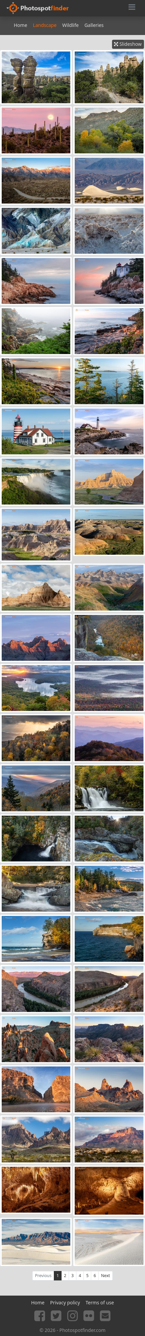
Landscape (45, 25)
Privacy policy (65, 1302)
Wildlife (70, 25)
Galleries (94, 25)
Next (105, 1275)
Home (20, 25)
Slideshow (128, 44)
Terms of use (99, 1302)
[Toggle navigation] (132, 8)
